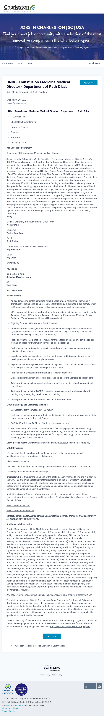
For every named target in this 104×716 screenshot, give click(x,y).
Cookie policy (57, 675)
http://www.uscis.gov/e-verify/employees (70, 626)
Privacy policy (45, 675)
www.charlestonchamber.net (20, 510)
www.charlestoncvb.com (18, 505)
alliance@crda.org (10, 708)
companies (7, 63)
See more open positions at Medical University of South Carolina (38, 646)
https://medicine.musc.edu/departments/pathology (65, 442)
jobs (19, 63)
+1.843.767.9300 (16, 705)
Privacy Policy (8, 711)
